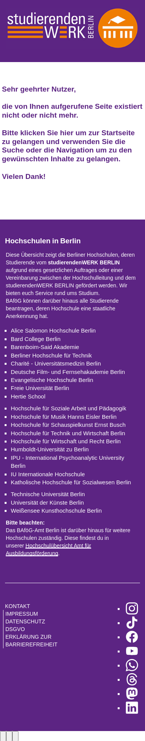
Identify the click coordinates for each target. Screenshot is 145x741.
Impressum (21, 614)
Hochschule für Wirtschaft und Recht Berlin (66, 441)
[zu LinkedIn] (132, 708)
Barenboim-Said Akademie (45, 347)
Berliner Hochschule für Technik (51, 355)
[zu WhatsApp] (132, 665)
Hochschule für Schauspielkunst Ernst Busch (68, 424)
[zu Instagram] (132, 608)
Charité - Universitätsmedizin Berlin (56, 363)
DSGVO (15, 629)
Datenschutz (25, 621)
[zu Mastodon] (132, 693)
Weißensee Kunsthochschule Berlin (56, 510)
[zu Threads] (132, 679)
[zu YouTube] (132, 651)
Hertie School (28, 396)
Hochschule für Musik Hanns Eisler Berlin (64, 416)
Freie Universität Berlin (40, 388)
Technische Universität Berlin (48, 494)
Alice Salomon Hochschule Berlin (53, 330)
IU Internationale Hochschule (48, 474)
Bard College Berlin (35, 339)
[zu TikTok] (132, 623)
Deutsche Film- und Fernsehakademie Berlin (68, 372)
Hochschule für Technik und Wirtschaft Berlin (68, 433)
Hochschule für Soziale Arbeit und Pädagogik (68, 408)
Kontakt (17, 606)
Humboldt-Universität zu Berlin (50, 449)
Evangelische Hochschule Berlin (52, 380)
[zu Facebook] (132, 637)
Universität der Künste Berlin (47, 502)
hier (66, 133)
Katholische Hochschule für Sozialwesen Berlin (71, 482)
